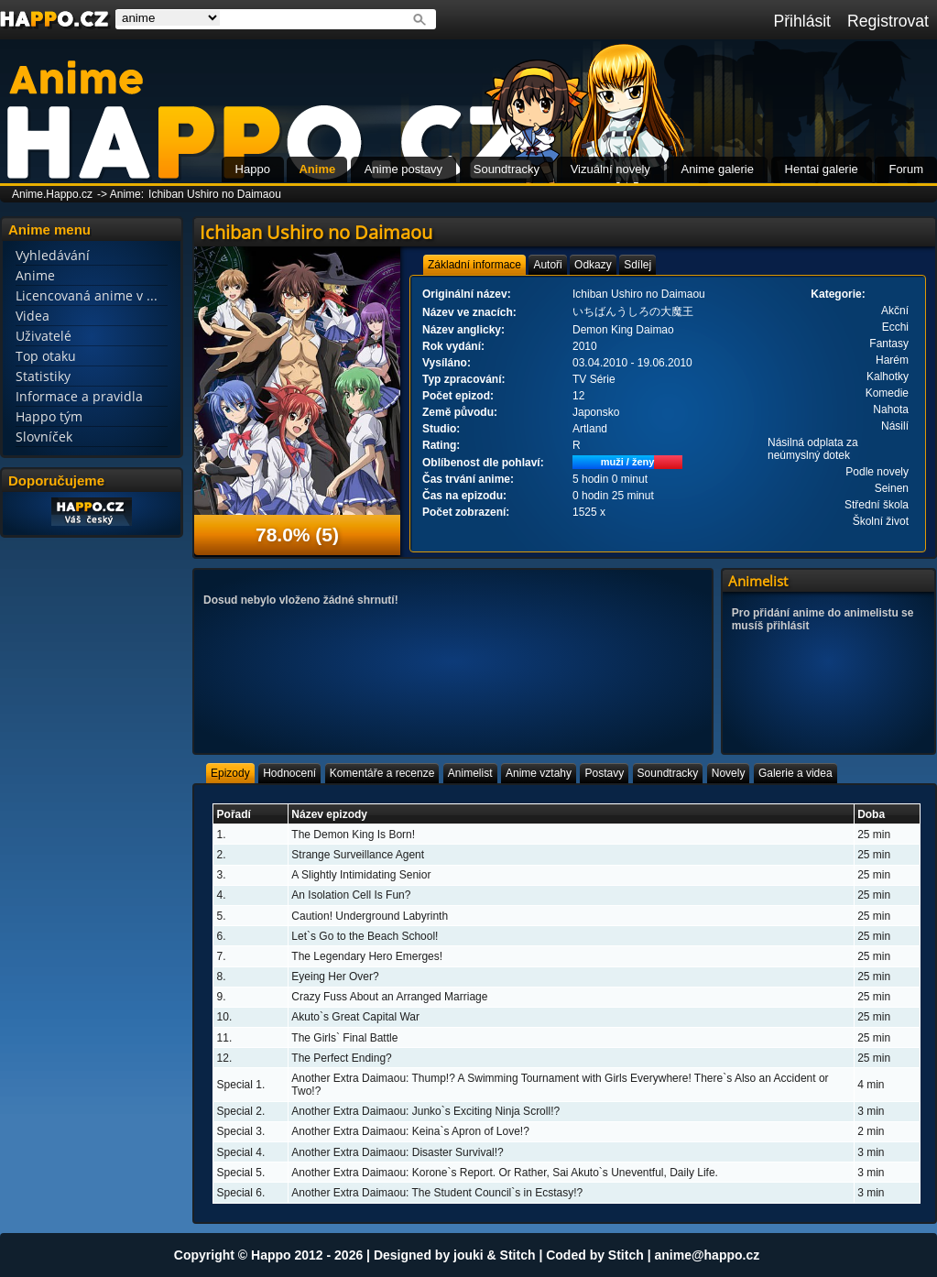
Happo (252, 169)
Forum (905, 169)
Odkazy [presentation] (593, 264)
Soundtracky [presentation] (668, 773)
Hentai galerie (821, 169)
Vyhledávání (53, 255)
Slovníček (44, 436)
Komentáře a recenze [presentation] (382, 773)
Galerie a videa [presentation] (795, 773)
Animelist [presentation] (470, 773)
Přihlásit (802, 21)
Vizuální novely (610, 169)
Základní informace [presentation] (474, 264)
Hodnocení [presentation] (289, 773)
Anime (317, 169)
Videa (32, 315)
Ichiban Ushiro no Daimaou (214, 194)
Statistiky (43, 376)
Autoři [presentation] (547, 264)
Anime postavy (403, 169)
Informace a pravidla (79, 396)
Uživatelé (43, 335)
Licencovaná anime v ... (87, 295)
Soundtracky (506, 169)
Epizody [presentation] (230, 773)
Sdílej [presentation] (637, 264)
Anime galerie (717, 169)
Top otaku (46, 356)
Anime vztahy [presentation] (539, 773)
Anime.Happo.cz (52, 194)
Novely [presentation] (729, 773)
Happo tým (49, 416)
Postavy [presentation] (604, 773)
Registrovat (888, 21)
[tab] (474, 265)
